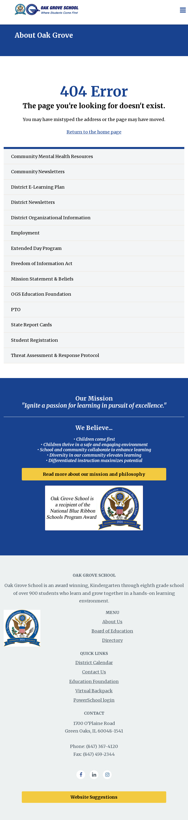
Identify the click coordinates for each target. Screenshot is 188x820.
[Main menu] (182, 10)
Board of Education (112, 631)
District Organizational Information (51, 217)
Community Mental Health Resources (52, 156)
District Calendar (94, 662)
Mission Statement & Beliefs (42, 279)
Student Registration (34, 340)
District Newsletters (33, 202)
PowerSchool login (94, 700)
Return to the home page (94, 132)
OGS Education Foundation (41, 294)
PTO (16, 309)
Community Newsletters (38, 171)
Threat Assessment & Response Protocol (55, 355)
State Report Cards (31, 325)
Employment (25, 233)
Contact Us (94, 672)
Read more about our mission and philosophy (94, 474)
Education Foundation (94, 681)
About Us (112, 621)
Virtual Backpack (94, 691)
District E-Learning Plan (38, 187)
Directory (112, 640)
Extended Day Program (36, 248)
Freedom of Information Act (41, 263)
